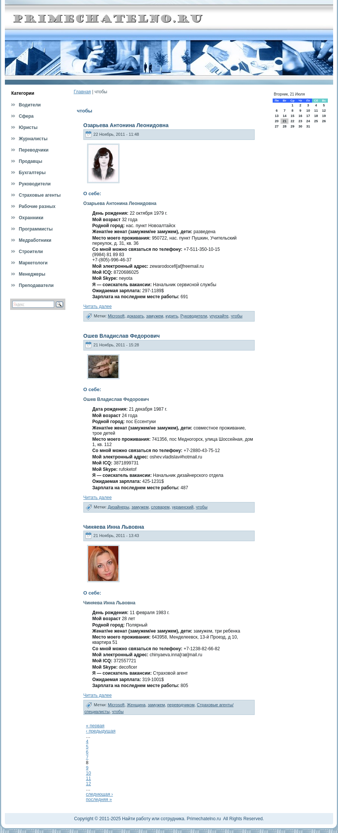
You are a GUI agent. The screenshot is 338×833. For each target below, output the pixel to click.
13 (277, 116)
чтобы (236, 316)
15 (292, 116)
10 (88, 773)
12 (88, 783)
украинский (182, 507)
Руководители (193, 316)
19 (324, 116)
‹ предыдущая (101, 731)
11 (88, 778)
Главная (82, 91)
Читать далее (97, 306)
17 (308, 116)
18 (316, 116)
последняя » (99, 799)
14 (285, 116)
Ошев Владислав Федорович (121, 336)
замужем (154, 316)
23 (300, 121)
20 (277, 121)
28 (285, 126)
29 (292, 126)
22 (292, 121)
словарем (160, 507)
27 (277, 126)
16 (300, 116)
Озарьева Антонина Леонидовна (126, 125)
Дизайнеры (118, 507)
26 (324, 121)
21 (285, 121)
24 (308, 121)
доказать (135, 316)
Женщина (136, 705)
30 (300, 126)
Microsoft (116, 316)
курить (172, 316)
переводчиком (181, 705)
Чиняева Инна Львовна (113, 527)
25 (316, 121)
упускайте (219, 316)
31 (308, 126)
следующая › (99, 794)
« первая (95, 725)
